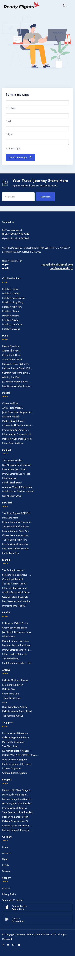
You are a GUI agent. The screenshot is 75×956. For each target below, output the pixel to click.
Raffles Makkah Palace (13, 421)
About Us (6, 853)
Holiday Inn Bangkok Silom (15, 816)
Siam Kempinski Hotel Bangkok (17, 812)
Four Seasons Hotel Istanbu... (17, 601)
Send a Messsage (20, 157)
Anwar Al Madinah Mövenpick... (18, 487)
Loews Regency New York (15, 531)
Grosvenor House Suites (14, 627)
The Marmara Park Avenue (15, 526)
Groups (6, 871)
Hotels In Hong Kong (12, 302)
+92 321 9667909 (19, 234)
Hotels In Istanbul (10, 293)
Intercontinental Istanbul (13, 605)
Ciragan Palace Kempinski (15, 597)
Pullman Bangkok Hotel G (15, 821)
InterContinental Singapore (15, 733)
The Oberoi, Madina (12, 460)
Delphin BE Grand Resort (15, 680)
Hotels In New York (12, 307)
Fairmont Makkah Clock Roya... (17, 425)
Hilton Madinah (9, 478)
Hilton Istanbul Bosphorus (15, 588)
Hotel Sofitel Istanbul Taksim (16, 592)
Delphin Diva (8, 689)
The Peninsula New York (14, 539)
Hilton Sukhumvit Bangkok (15, 794)
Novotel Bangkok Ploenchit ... (17, 830)
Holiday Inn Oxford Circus (15, 623)
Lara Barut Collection (12, 685)
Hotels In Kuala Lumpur (13, 298)
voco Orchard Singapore (14, 759)
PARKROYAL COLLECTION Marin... (20, 755)
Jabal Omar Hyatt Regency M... (17, 412)
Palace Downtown (11, 346)
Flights (5, 859)
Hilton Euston (8, 636)
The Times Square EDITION (16, 513)
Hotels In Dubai (10, 289)
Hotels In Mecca (10, 311)
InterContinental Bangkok (14, 808)
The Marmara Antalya (12, 715)
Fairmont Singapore (11, 768)
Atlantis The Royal (11, 350)
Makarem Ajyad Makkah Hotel (17, 438)
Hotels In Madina (10, 315)
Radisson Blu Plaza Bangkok (16, 790)
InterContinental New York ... (16, 544)
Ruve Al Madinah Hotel (13, 469)
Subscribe (45, 196)
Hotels (5, 865)
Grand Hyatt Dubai (11, 355)
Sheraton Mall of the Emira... (16, 372)
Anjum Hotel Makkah (12, 408)
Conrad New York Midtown (15, 535)
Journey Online (25, 934)
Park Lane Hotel (10, 517)
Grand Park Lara (10, 693)
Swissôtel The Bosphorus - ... (17, 575)
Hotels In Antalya (10, 320)
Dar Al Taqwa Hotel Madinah (16, 465)
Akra (4, 702)
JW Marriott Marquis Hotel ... (16, 381)
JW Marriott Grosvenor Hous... (17, 632)
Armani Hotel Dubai (12, 359)
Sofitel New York (10, 553)
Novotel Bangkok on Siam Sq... (18, 799)
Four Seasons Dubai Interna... (17, 386)
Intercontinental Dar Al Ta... (16, 430)
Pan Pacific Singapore (13, 742)
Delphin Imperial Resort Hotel (17, 711)
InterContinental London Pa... (16, 649)
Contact (6, 888)
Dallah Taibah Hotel (12, 482)
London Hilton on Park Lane (16, 645)
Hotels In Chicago (11, 329)
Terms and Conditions (13, 900)
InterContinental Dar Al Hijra (16, 473)
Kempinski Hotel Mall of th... (16, 364)
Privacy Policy (9, 894)
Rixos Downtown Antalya (14, 707)
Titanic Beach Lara (11, 698)
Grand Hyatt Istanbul (12, 579)
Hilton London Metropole (14, 654)
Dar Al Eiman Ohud (11, 496)
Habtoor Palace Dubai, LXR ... (17, 368)
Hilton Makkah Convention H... (17, 434)
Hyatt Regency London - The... (17, 663)
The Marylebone (10, 658)
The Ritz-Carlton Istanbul (14, 583)
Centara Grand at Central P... (17, 825)
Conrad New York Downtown (16, 522)
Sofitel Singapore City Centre (16, 764)
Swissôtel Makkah (11, 416)
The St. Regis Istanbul (13, 570)
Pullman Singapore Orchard (16, 737)
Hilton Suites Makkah (12, 443)
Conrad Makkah (10, 403)
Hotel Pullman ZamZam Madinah (18, 491)
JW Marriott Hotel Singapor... (16, 750)
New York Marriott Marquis (15, 548)
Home (5, 847)
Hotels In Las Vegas (12, 324)
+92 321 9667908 (19, 238)
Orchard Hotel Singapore (15, 773)
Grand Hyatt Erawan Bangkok (17, 803)
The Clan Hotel (9, 746)
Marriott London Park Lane (15, 641)
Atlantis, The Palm (11, 377)
